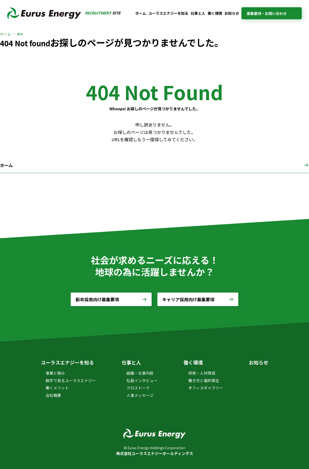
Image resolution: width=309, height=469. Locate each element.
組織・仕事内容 (140, 373)
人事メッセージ (140, 395)
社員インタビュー (141, 380)
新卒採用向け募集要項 (97, 299)
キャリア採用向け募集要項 (188, 299)
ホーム (140, 13)
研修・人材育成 (201, 373)
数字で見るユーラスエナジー (71, 380)
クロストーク (138, 388)
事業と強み (55, 373)
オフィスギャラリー (205, 388)
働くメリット (57, 388)
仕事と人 (198, 13)
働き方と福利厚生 (203, 380)
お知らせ (232, 13)
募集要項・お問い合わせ (267, 13)
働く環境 (215, 13)
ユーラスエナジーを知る (168, 13)
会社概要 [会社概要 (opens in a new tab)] (53, 395)
